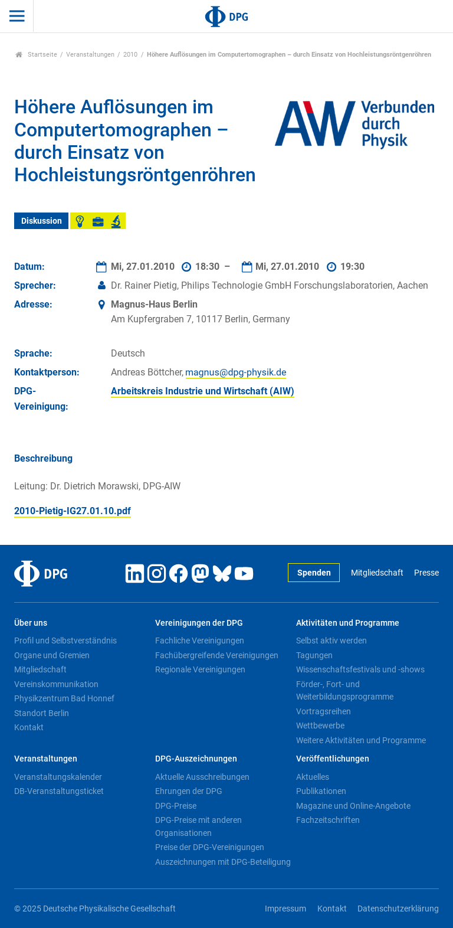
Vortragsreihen (323, 711)
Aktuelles (312, 777)
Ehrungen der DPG (188, 791)
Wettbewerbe (320, 725)
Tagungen (314, 655)
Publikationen (321, 791)
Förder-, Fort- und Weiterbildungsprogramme (344, 690)
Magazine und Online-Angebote (353, 806)
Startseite (36, 54)
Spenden (314, 573)
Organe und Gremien (52, 655)
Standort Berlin (41, 713)
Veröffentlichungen (332, 759)
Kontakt (29, 727)
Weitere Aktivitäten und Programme (361, 740)
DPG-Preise (175, 806)
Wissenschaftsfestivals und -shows (360, 669)
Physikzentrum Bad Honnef (64, 698)
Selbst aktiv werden (331, 640)
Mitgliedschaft (377, 573)
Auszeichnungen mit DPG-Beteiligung (223, 862)
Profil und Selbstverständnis (65, 640)
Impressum (285, 909)
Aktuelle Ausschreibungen (202, 777)
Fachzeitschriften (328, 820)
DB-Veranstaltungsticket (59, 791)
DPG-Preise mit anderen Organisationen (198, 826)
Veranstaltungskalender (58, 777)
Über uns (30, 623)
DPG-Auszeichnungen (196, 759)
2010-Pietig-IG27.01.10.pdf (72, 511)
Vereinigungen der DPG (199, 623)
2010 (130, 54)
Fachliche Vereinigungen (199, 640)
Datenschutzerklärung (398, 909)
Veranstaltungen (90, 54)
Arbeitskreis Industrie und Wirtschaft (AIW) (202, 391)
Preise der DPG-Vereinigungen (209, 847)
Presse (426, 573)
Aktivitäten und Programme (347, 623)
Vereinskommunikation (56, 684)
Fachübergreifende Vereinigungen (216, 655)
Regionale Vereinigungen (200, 669)
